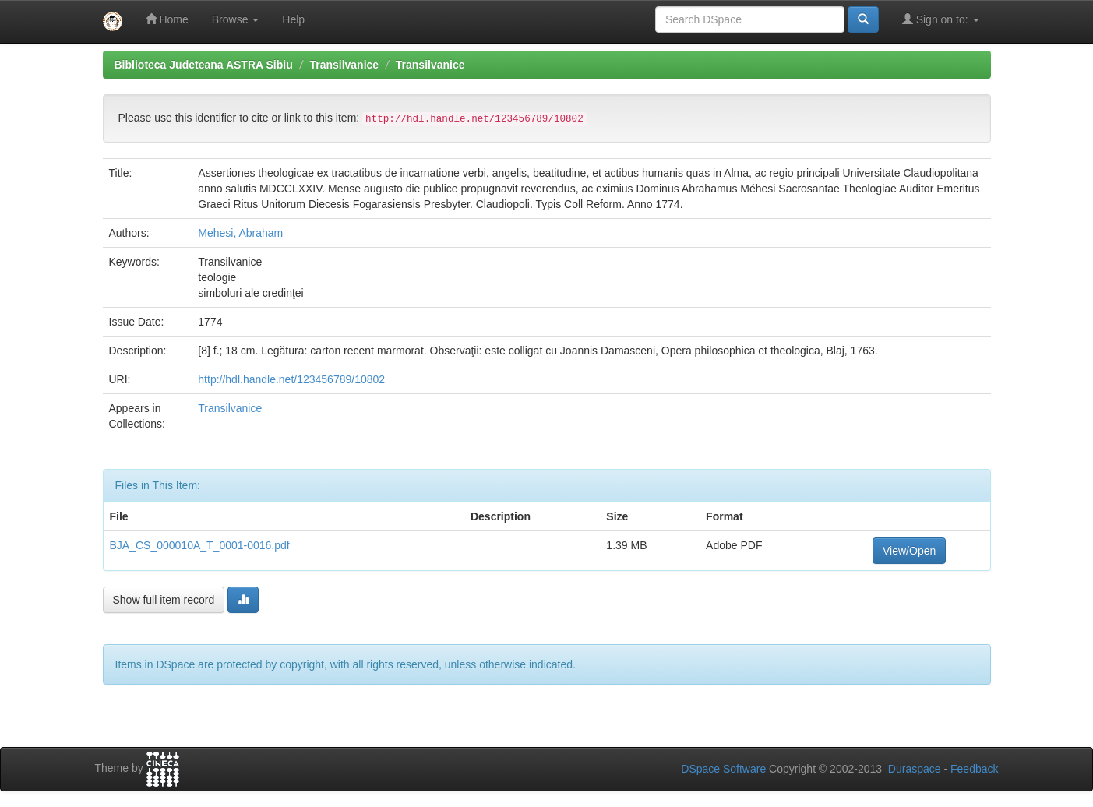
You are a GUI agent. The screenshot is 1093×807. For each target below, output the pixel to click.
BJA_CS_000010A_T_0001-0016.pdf (200, 545)
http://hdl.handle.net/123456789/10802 (291, 379)
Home (167, 19)
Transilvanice (344, 64)
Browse (235, 19)
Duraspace (914, 769)
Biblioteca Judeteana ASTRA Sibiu (204, 64)
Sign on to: (940, 19)
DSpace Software (723, 769)
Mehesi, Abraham (240, 233)
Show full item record (164, 600)
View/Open (909, 550)
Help (293, 19)
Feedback (974, 769)
